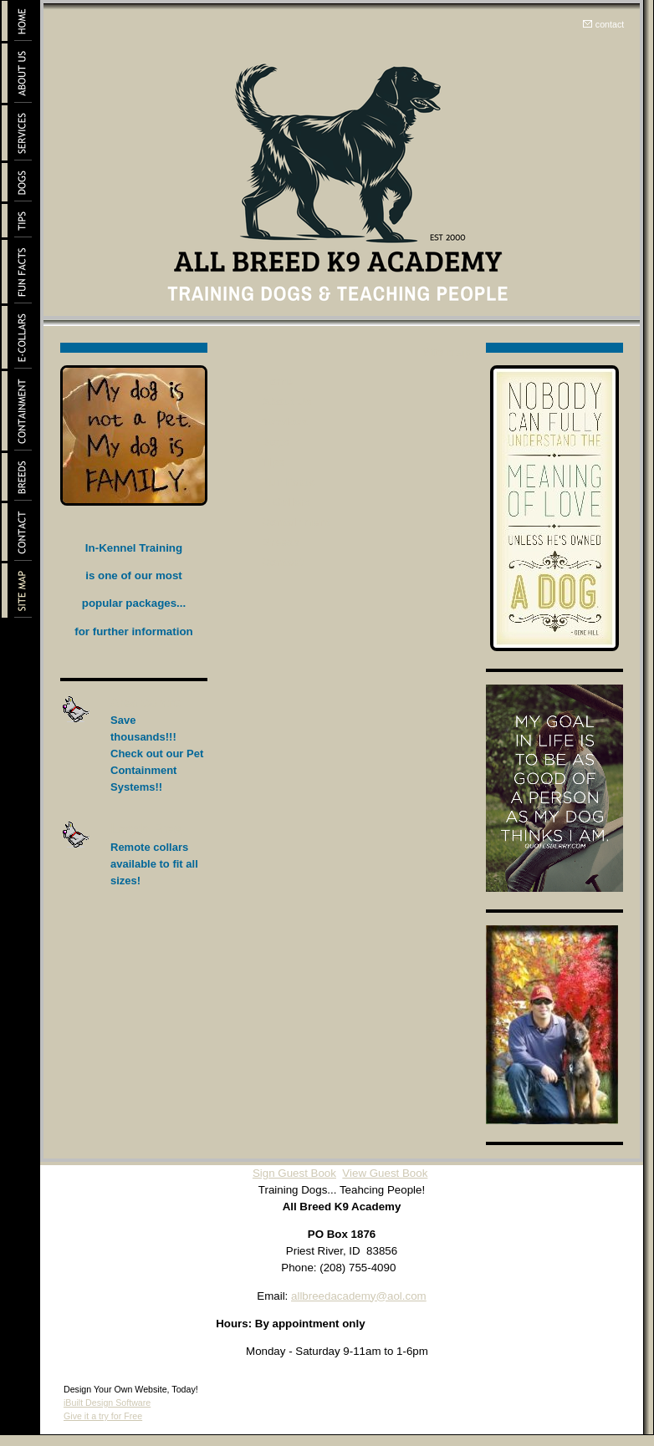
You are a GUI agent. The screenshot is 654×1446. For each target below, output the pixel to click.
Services (285, 421)
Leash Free (145, 829)
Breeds (280, 542)
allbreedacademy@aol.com (359, 1296)
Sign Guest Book (294, 1173)
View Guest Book (384, 1173)
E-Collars (286, 502)
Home (277, 381)
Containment (296, 522)
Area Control (147, 703)
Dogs (275, 441)
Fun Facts (288, 482)
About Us (286, 401)
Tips (273, 462)
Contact (283, 562)
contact (609, 24)
